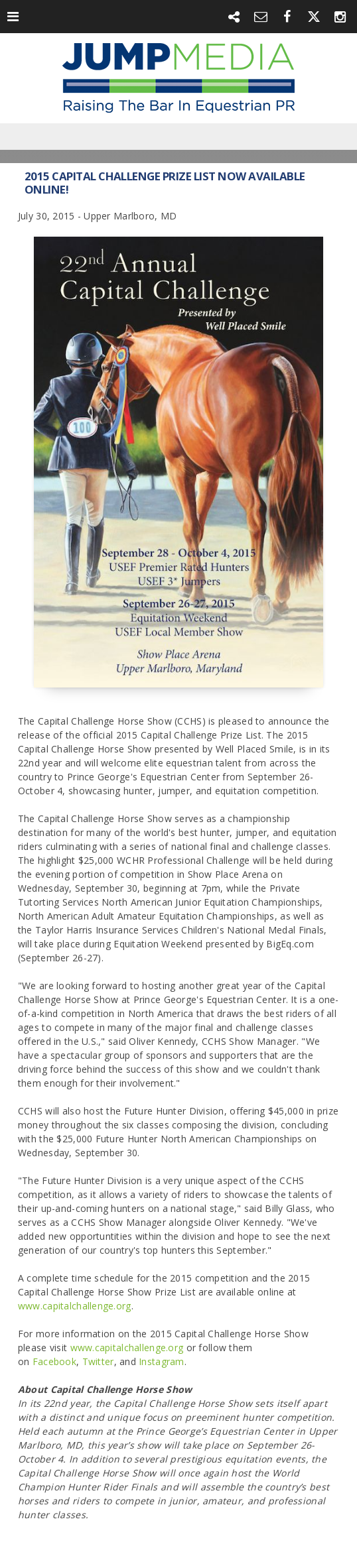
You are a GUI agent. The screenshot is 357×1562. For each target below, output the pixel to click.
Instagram (161, 1361)
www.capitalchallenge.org (74, 1305)
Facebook (54, 1361)
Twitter (98, 1361)
